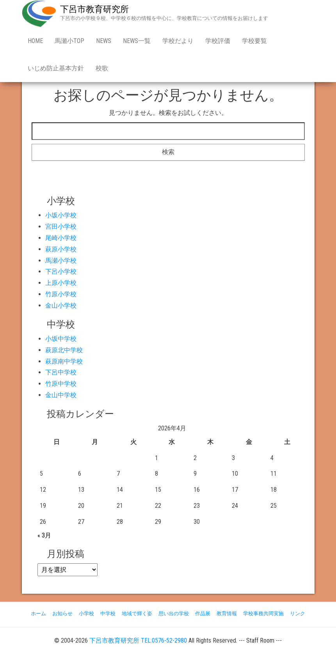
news (103, 41)
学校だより (178, 41)
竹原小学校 (60, 294)
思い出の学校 (173, 613)
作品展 (202, 613)
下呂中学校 (60, 372)
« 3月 (44, 535)
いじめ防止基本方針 (56, 68)
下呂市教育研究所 (94, 9)
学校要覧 (254, 41)
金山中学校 (60, 395)
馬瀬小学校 (60, 260)
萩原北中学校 (64, 350)
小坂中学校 (60, 338)
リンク (297, 613)
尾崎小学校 (60, 238)
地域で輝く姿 (137, 613)
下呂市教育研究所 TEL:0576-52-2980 (138, 640)
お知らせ (62, 613)
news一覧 (137, 41)
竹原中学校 (60, 383)
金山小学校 (60, 305)
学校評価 (217, 41)
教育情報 (227, 613)
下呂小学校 (60, 271)
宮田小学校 (60, 226)
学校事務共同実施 (263, 613)
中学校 (108, 613)
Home (35, 41)
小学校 (86, 613)
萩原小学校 (60, 249)
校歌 (102, 68)
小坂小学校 (60, 215)
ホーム (38, 613)
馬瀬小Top (69, 41)
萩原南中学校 (64, 361)
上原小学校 (60, 283)
